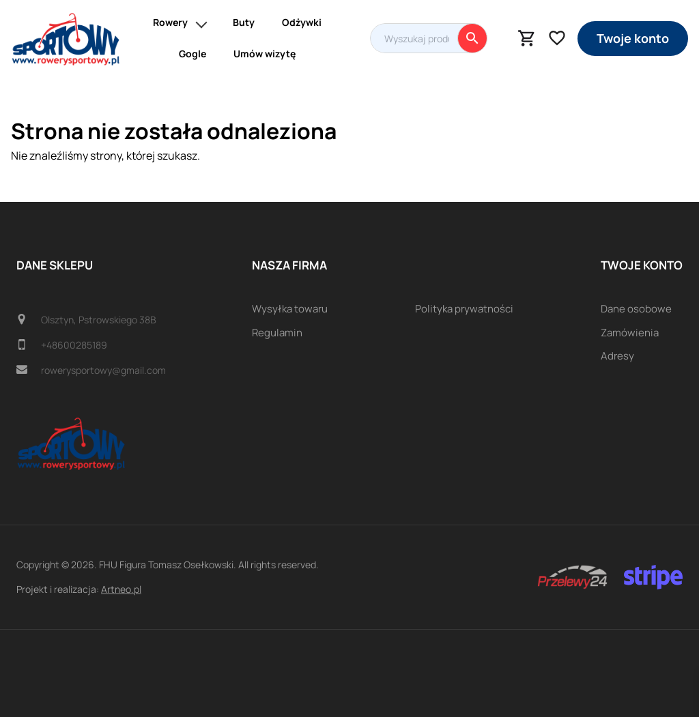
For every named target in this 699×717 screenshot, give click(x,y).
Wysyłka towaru (290, 309)
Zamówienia (630, 332)
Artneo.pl (121, 589)
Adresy (617, 356)
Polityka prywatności (464, 309)
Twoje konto (633, 38)
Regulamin (277, 332)
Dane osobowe (636, 309)
